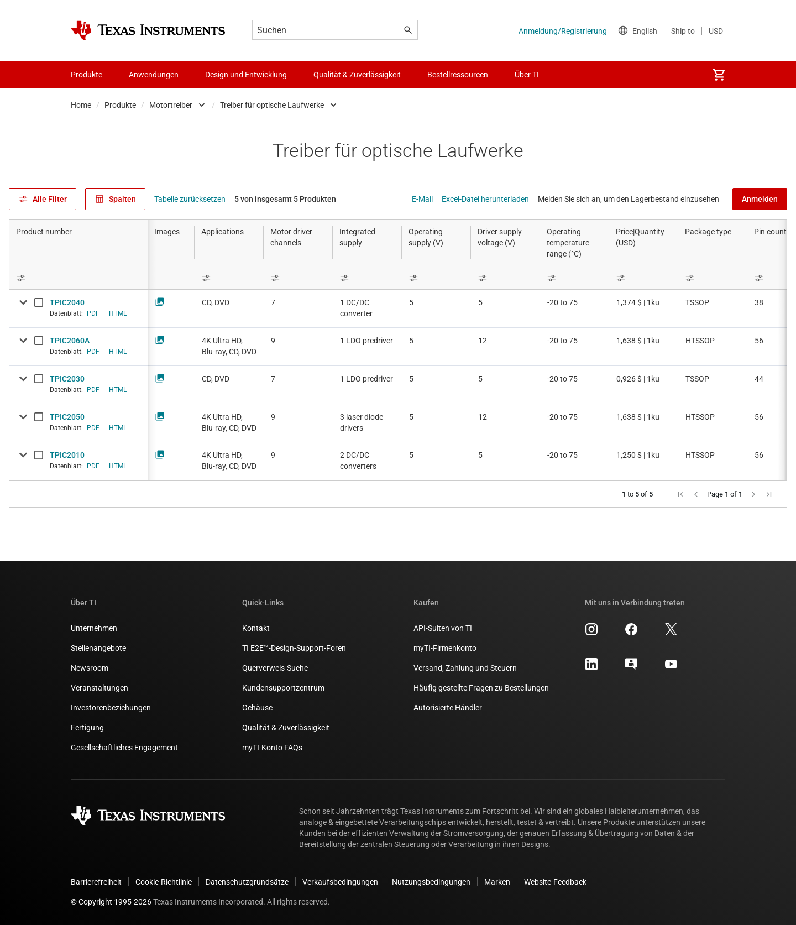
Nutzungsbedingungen (431, 881)
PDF (93, 313)
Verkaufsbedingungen (340, 881)
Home (81, 105)
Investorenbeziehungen (111, 707)
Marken (497, 881)
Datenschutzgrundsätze (247, 881)
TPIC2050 (67, 416)
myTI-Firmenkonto (444, 648)
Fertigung (87, 727)
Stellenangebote (98, 648)
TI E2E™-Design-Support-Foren (294, 648)
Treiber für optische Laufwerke (272, 105)
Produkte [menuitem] (86, 74)
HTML (118, 313)
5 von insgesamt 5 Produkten (285, 199)
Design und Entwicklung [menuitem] (246, 74)
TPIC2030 (67, 378)
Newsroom (89, 667)
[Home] (148, 30)
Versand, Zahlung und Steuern (465, 667)
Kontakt (256, 628)
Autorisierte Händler (447, 707)
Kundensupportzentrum (283, 687)
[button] (680, 494)
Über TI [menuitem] (527, 74)
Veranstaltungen (99, 687)
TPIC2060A (70, 340)
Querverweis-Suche (275, 667)
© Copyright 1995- (111, 901)
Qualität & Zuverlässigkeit (285, 727)
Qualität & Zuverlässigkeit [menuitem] (357, 74)
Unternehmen (94, 628)
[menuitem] (719, 74)
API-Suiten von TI (442, 628)
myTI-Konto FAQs (272, 747)
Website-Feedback (555, 881)
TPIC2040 (67, 302)
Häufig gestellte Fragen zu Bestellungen (481, 687)
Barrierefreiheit (96, 881)
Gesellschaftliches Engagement (124, 747)
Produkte (120, 105)
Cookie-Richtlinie (163, 881)
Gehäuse (257, 707)
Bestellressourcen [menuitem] (457, 74)
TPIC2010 (67, 455)
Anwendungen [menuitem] (154, 74)
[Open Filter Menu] (78, 277)
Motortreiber (170, 105)
